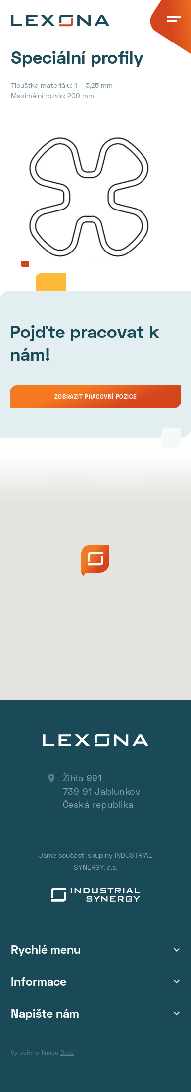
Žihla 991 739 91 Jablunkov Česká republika (102, 791)
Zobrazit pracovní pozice (95, 396)
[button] (95, 560)
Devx (67, 1052)
